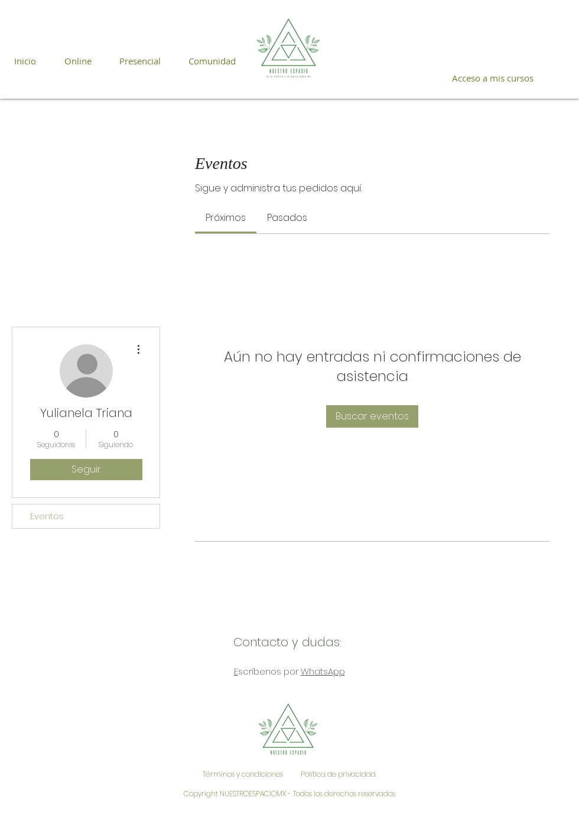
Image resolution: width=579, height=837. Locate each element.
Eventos (47, 516)
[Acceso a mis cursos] (492, 78)
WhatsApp (323, 671)
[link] (226, 217)
